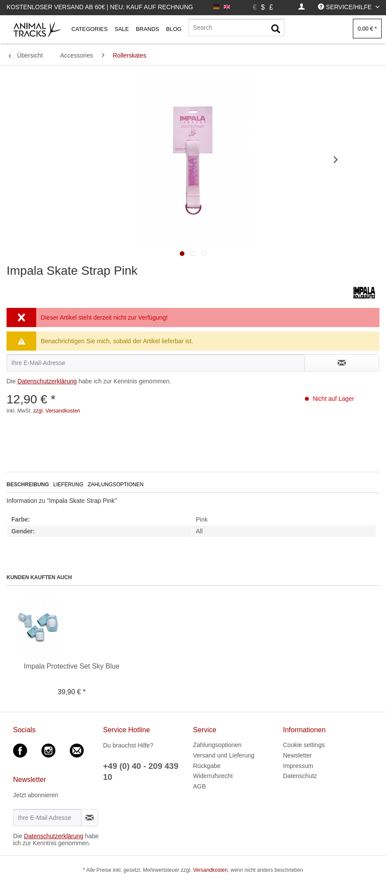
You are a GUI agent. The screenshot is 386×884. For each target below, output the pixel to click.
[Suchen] (275, 29)
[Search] (236, 27)
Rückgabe (207, 765)
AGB (199, 786)
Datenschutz (300, 775)
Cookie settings (304, 744)
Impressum (298, 765)
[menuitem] (301, 7)
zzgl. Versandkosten (56, 411)
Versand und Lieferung (224, 755)
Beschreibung (28, 484)
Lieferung (68, 484)
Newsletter (297, 755)
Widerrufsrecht (213, 775)
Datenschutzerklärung (47, 381)
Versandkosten (210, 870)
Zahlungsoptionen (115, 484)
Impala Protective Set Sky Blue (72, 666)
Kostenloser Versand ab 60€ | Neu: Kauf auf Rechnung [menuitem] (100, 6)
